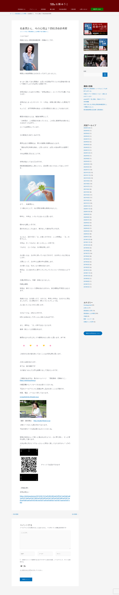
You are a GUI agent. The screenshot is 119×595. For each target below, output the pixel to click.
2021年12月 (87, 172)
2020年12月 (87, 206)
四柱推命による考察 (34, 31)
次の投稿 (75, 514)
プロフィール (33, 9)
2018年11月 (87, 273)
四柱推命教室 (63, 9)
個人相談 (52, 9)
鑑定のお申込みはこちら (93, 333)
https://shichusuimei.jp (28, 380)
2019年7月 (87, 253)
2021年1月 (87, 203)
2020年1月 (87, 236)
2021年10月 (87, 178)
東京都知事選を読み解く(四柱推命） (94, 109)
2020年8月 (87, 217)
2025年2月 (87, 136)
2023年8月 (87, 158)
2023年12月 (87, 153)
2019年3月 (87, 264)
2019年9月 (87, 248)
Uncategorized (88, 305)
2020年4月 (87, 228)
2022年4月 (87, 161)
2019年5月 (87, 259)
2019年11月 (87, 242)
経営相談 (43, 9)
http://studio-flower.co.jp (42, 421)
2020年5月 (87, 225)
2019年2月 (87, 267)
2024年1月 (87, 150)
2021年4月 (87, 195)
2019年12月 (87, 239)
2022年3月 (87, 164)
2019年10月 (87, 245)
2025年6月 (87, 133)
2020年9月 (87, 214)
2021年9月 (87, 181)
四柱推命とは (21, 9)
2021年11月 (87, 175)
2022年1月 (87, 169)
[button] (97, 9)
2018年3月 (87, 287)
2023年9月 (87, 156)
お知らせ (86, 308)
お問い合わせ (83, 9)
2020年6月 (87, 222)
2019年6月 (87, 256)
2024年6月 (87, 142)
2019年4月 (87, 262)
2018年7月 (87, 284)
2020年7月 (87, 220)
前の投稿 (15, 514)
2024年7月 (87, 139)
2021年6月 (87, 189)
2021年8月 (87, 183)
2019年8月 (87, 250)
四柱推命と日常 (88, 310)
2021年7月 (87, 186)
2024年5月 (87, 144)
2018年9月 (87, 278)
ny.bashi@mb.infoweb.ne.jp (29, 397)
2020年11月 (87, 209)
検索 (85, 71)
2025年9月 (87, 130)
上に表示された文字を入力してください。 (31, 570)
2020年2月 (87, 234)
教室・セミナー (88, 319)
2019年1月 (87, 270)
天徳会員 (73, 9)
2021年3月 (87, 197)
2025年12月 (87, 128)
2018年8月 (87, 281)
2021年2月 (87, 200)
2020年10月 (87, 211)
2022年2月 (87, 167)
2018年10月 (87, 275)
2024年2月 (87, 147)
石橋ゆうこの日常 (89, 322)
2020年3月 (87, 231)
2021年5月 (87, 192)
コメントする (23, 31)
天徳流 (85, 316)
